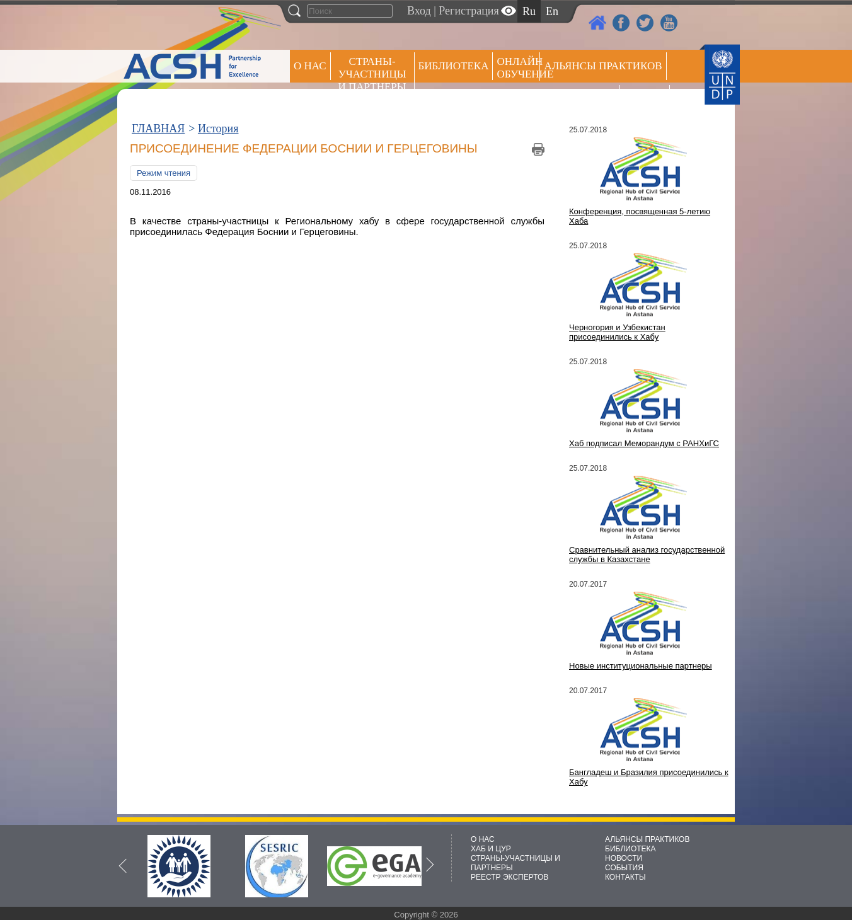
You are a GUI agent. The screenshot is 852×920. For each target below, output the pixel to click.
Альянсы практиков (603, 66)
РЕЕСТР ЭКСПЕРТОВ (647, 100)
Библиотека (453, 66)
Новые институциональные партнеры (640, 665)
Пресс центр (580, 99)
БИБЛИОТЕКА (630, 848)
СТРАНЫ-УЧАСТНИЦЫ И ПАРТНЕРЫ (372, 74)
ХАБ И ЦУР (491, 848)
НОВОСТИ (623, 858)
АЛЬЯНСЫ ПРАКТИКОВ (647, 839)
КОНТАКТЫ (625, 877)
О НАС (310, 66)
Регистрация (468, 10)
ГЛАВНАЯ (158, 128)
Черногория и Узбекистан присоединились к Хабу (617, 332)
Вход (419, 10)
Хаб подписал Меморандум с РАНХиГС (644, 443)
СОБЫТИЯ (624, 867)
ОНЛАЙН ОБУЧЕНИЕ (518, 67)
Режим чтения (163, 173)
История (218, 128)
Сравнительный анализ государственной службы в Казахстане (647, 554)
